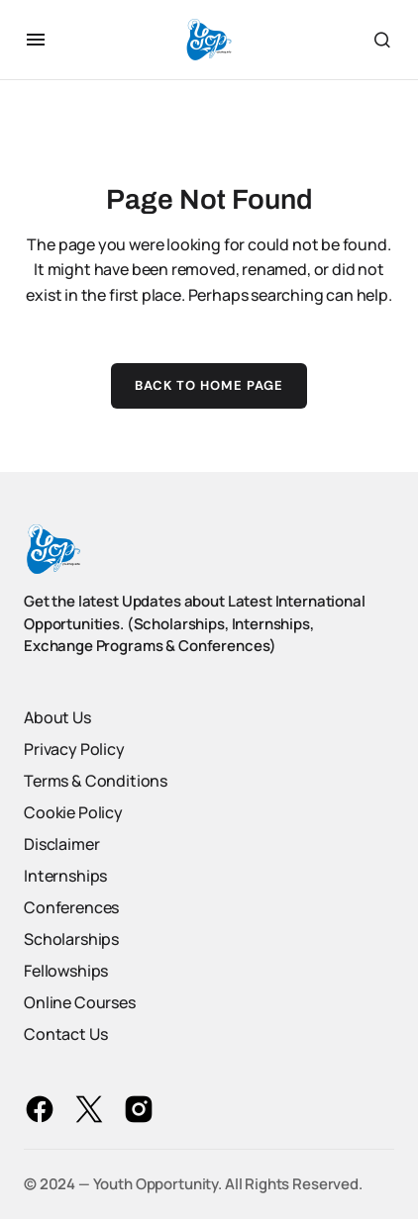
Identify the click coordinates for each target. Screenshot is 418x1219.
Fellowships (66, 971)
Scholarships (71, 939)
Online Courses (80, 1002)
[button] (36, 39)
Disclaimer (61, 844)
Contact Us (65, 1034)
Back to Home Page (209, 385)
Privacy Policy (74, 749)
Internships (65, 876)
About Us (57, 717)
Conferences (71, 907)
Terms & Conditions (95, 781)
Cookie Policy (73, 812)
